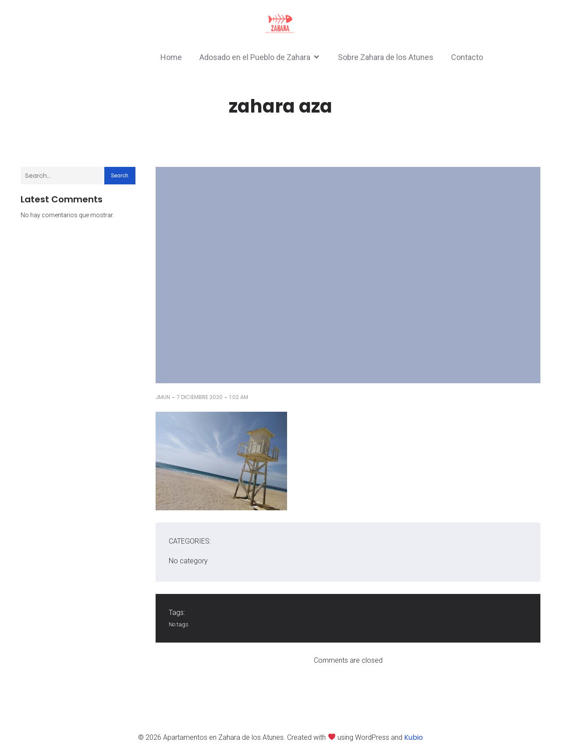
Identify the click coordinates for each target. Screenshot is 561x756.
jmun (163, 397)
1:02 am (238, 397)
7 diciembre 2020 (200, 397)
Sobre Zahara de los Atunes (385, 57)
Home (171, 57)
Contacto (467, 57)
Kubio (413, 737)
